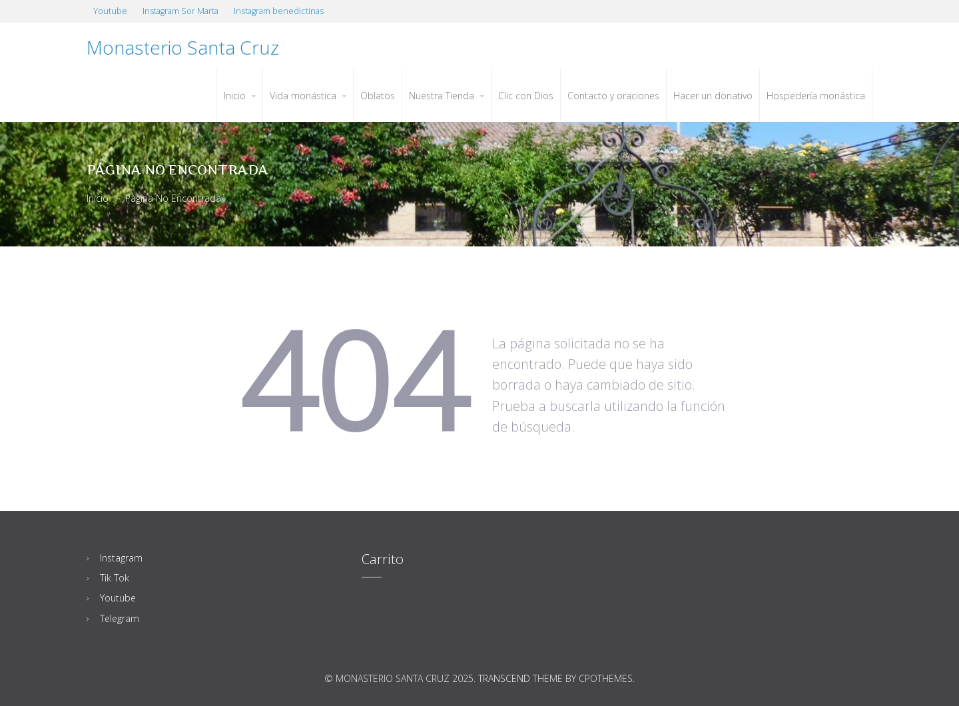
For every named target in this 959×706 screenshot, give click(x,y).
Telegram (119, 618)
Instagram (121, 557)
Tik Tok (114, 577)
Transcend (504, 678)
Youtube (118, 597)
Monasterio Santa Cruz (183, 47)
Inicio (98, 198)
